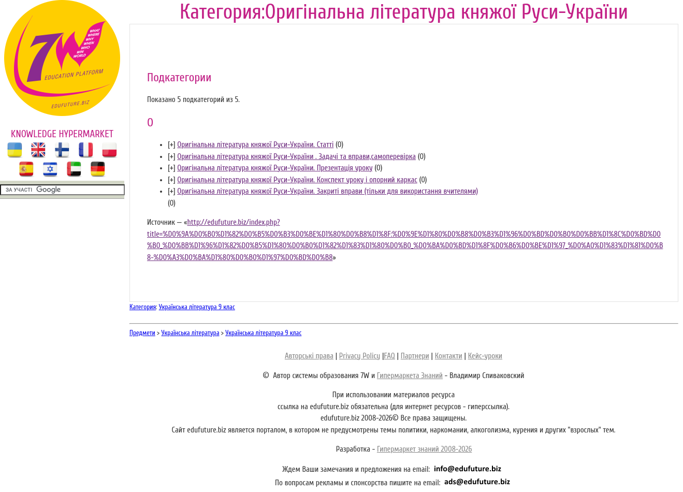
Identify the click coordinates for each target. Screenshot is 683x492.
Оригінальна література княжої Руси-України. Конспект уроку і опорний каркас (297, 180)
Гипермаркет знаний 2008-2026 (424, 449)
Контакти (448, 356)
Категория (142, 307)
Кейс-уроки (485, 356)
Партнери (415, 356)
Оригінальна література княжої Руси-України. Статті (255, 144)
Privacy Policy (359, 356)
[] (172, 144)
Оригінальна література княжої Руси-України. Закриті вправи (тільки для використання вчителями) (327, 191)
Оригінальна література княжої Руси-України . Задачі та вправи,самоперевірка (296, 156)
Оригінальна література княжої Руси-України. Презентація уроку (274, 168)
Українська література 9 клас (197, 307)
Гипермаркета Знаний (410, 375)
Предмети (142, 333)
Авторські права (309, 356)
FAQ (389, 356)
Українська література (191, 333)
